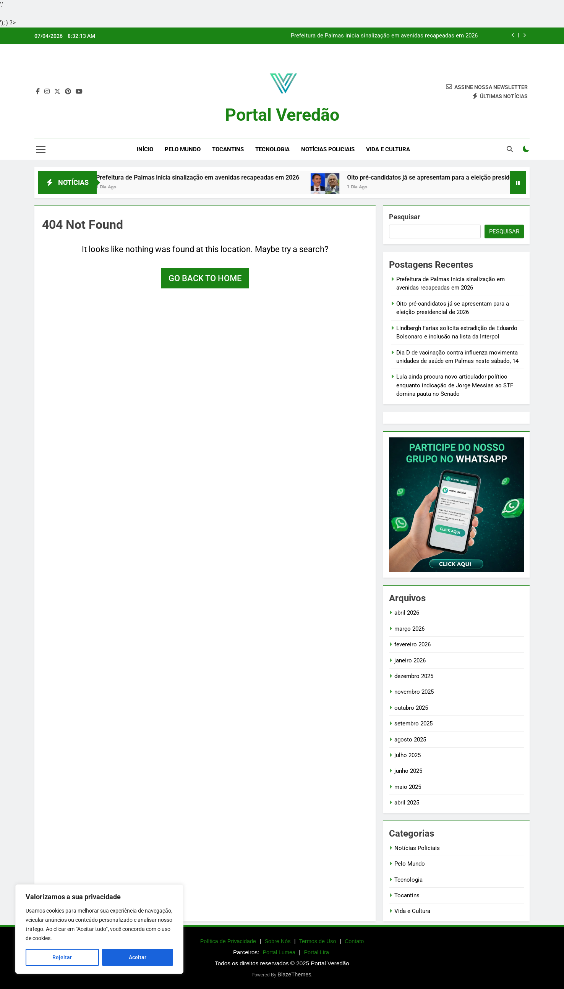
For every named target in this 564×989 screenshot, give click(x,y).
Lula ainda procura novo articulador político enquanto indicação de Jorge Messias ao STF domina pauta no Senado (454, 385)
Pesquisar (404, 217)
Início (145, 149)
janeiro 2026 (410, 660)
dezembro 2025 (413, 676)
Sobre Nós (277, 941)
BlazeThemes (294, 974)
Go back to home (205, 278)
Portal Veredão (282, 115)
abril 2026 (406, 612)
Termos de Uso (317, 941)
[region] (99, 929)
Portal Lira (316, 952)
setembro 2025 (413, 723)
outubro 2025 (411, 707)
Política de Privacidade (228, 941)
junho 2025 (408, 770)
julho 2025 (407, 755)
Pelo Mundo (183, 149)
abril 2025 (406, 802)
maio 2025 (407, 786)
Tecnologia (272, 149)
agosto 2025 (410, 739)
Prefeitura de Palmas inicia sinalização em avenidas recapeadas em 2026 (384, 36)
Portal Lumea (279, 952)
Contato (354, 941)
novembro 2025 (414, 691)
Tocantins (228, 149)
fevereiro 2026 (412, 644)
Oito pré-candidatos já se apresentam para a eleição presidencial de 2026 (458, 177)
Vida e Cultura (388, 149)
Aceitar (137, 957)
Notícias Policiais (328, 149)
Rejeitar (62, 957)
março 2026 (409, 628)
